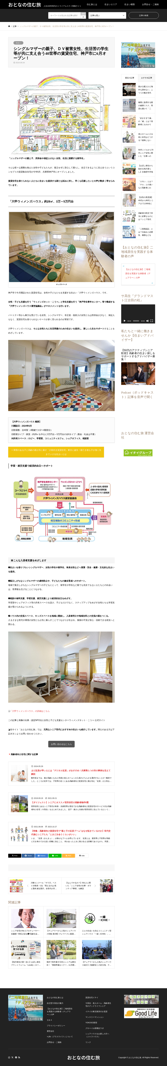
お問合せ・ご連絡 (150, 4)
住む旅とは (92, 4)
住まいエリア (111, 4)
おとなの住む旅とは (55, 997)
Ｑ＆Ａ (49, 1020)
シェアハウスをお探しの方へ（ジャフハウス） (97, 1035)
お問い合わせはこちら (61, 744)
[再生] (124, 317)
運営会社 (50, 1031)
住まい (18, 43)
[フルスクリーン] (149, 317)
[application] (136, 311)
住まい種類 (129, 4)
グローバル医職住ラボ (94, 1028)
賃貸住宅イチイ (91, 997)
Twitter (12, 1057)
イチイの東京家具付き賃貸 (96, 1011)
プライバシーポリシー (56, 1026)
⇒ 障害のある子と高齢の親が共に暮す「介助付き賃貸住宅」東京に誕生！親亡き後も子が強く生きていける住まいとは (56, 452)
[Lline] (55, 856)
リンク (88, 1042)
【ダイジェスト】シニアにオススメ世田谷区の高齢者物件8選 (60, 802)
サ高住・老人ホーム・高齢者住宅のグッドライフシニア (98, 1004)
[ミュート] (145, 317)
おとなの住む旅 (83, 1057)
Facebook (16, 1057)
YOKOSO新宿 (91, 1023)
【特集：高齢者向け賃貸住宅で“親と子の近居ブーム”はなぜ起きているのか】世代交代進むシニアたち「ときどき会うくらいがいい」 (71, 833)
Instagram (9, 1057)
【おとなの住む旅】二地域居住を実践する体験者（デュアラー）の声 (136, 271)
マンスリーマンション (94, 1017)
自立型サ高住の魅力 (55, 1003)
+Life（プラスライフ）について (60, 1037)
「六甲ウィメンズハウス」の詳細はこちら (30, 711)
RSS (19, 1057)
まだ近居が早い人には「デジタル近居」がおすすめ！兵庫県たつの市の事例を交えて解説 (71, 772)
